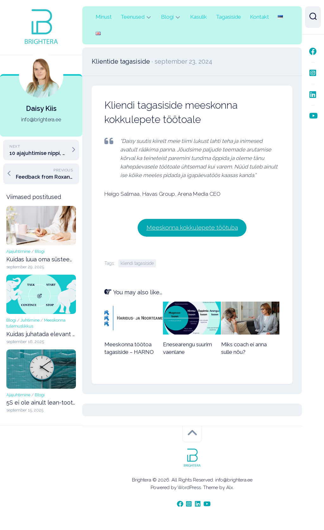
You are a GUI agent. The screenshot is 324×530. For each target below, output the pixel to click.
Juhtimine (30, 320)
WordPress (189, 487)
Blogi (40, 251)
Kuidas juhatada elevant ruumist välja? (57, 334)
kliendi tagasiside (137, 262)
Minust (104, 17)
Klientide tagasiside (121, 61)
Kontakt (259, 17)
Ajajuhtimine (18, 251)
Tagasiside (228, 17)
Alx (229, 487)
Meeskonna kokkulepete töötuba (192, 227)
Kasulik (198, 17)
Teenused (133, 17)
